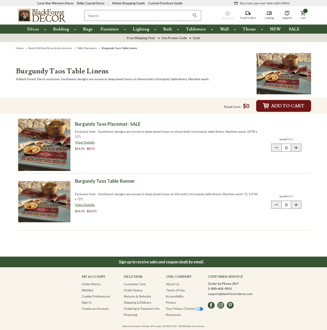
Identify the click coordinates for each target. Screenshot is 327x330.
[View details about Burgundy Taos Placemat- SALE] (85, 142)
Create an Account (95, 308)
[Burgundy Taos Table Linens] (284, 73)
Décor (33, 29)
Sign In (87, 302)
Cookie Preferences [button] (96, 296)
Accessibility (175, 296)
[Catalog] (269, 15)
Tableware (196, 29)
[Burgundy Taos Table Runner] (44, 202)
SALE (294, 29)
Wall (224, 29)
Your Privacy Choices (184, 308)
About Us (172, 284)
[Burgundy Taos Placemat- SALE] (44, 145)
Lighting (141, 29)
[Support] (287, 15)
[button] (303, 15)
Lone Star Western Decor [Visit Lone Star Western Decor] (55, 3)
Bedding (61, 29)
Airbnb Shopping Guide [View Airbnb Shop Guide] (128, 3)
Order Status (91, 284)
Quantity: (290, 139)
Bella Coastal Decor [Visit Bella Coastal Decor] (91, 3)
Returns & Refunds (137, 296)
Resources (173, 315)
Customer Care (135, 284)
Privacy (171, 302)
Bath (167, 29)
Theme (249, 29)
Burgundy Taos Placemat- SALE (108, 124)
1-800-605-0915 (220, 288)
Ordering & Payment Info (142, 308)
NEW (275, 29)
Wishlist (87, 290)
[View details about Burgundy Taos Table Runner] (85, 204)
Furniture (110, 29)
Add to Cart (283, 106)
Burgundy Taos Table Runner (105, 181)
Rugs (87, 29)
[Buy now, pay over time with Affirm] (262, 3)
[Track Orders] (248, 15)
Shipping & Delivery (137, 302)
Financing (130, 315)
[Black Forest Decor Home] (41, 15)
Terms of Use (175, 290)
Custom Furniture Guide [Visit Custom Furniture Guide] (165, 3)
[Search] (194, 15)
